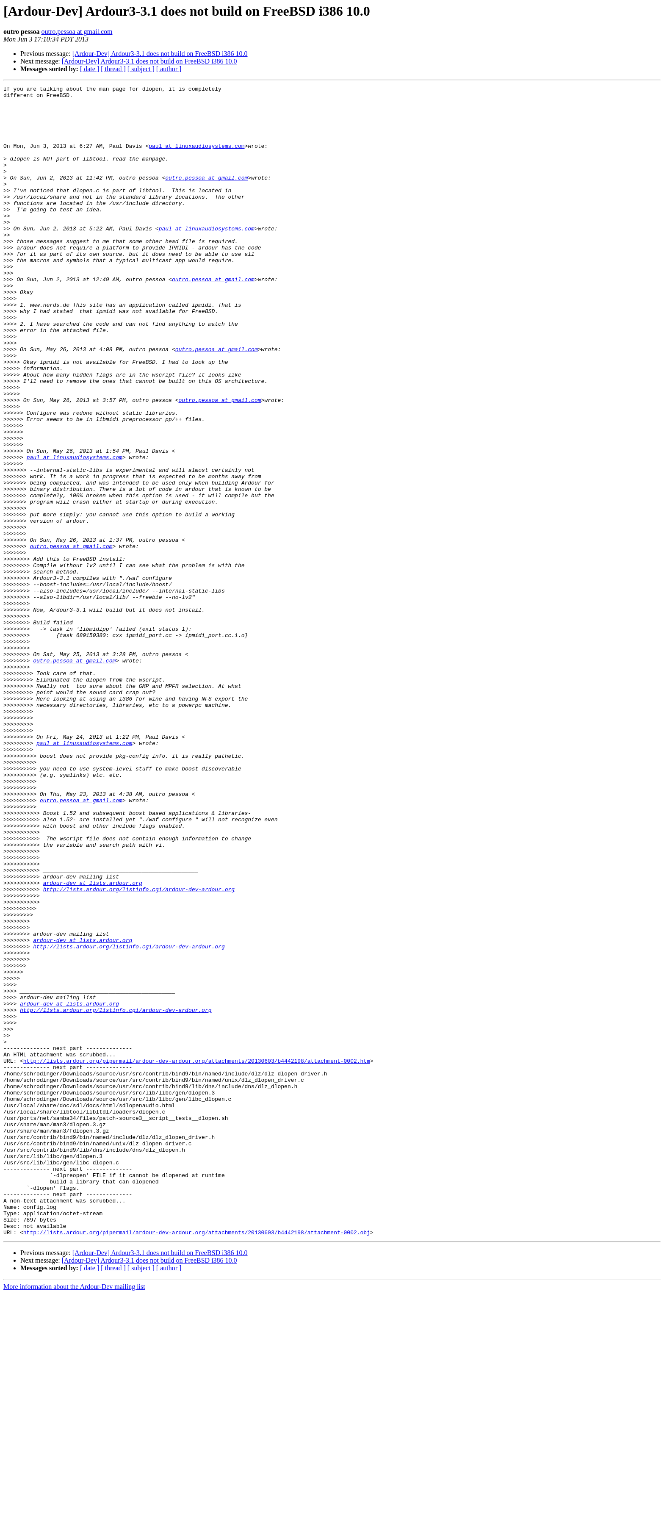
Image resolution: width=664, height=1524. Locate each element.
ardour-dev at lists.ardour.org (92, 1043)
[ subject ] (141, 68)
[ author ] (169, 68)
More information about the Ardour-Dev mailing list (74, 1516)
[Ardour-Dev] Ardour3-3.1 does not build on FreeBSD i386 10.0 (160, 53)
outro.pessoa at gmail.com (77, 31)
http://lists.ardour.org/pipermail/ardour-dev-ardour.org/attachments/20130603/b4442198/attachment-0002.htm (196, 1256)
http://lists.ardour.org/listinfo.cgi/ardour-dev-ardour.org (139, 1050)
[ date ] (89, 68)
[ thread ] (113, 68)
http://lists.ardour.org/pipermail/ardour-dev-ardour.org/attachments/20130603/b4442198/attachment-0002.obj (196, 1462)
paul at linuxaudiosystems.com (196, 158)
